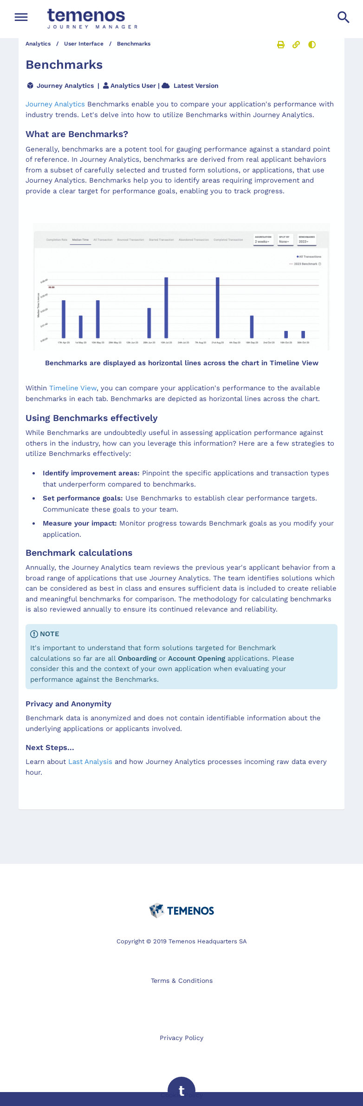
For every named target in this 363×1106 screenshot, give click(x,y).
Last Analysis (90, 761)
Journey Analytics (55, 104)
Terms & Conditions (182, 980)
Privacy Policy (181, 1037)
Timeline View (73, 388)
